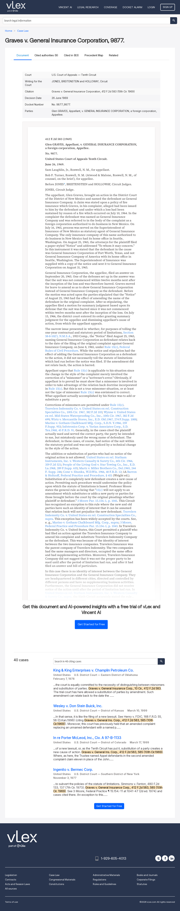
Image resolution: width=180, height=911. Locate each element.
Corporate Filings (146, 879)
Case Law (54, 875)
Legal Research (87, 7)
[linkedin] (172, 858)
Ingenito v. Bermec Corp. (73, 770)
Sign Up (167, 7)
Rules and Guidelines (104, 884)
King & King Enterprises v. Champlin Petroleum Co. (93, 670)
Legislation (11, 875)
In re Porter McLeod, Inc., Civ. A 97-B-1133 (87, 738)
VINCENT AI (65, 7)
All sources (11, 888)
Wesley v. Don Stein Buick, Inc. (77, 706)
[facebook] (165, 858)
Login (151, 7)
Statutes (142, 884)
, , (86, 410)
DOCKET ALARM (132, 7)
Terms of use (11, 902)
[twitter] (158, 858)
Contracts (10, 879)
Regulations (99, 879)
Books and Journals (147, 875)
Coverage (110, 7)
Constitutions (56, 884)
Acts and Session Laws (17, 884)
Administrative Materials (106, 875)
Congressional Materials (62, 879)
